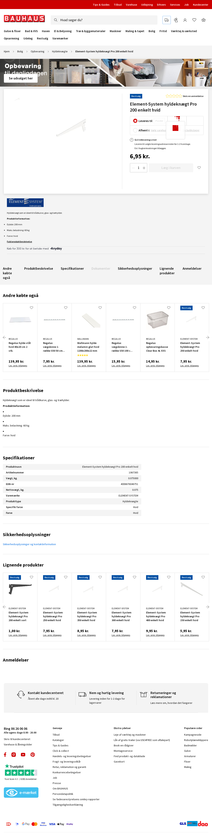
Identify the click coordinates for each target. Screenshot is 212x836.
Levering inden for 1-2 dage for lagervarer (107, 700)
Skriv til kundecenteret (17, 739)
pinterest (32, 754)
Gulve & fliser (12, 31)
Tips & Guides (101, 4)
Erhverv (161, 4)
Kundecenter (200, 4)
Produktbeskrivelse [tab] (23, 390)
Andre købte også (7, 273)
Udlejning (147, 4)
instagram (13, 754)
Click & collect (61, 751)
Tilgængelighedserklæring (68, 804)
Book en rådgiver (124, 745)
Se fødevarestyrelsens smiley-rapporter (76, 799)
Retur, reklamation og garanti (69, 767)
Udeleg (28, 38)
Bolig (152, 31)
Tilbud (118, 4)
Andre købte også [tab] (20, 295)
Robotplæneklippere (196, 740)
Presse (57, 783)
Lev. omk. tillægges (18, 365)
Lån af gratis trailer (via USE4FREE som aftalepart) (142, 740)
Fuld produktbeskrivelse (19, 241)
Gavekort (119, 761)
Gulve (187, 751)
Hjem (7, 51)
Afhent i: (144, 130)
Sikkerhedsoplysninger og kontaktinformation (29, 544)
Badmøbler (190, 745)
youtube (23, 754)
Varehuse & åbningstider (18, 744)
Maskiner (115, 31)
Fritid (163, 31)
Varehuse (131, 4)
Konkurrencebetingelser (67, 772)
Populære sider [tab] (193, 728)
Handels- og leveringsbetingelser (72, 756)
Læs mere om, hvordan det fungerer (171, 703)
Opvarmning (11, 38)
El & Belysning (63, 31)
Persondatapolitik (63, 794)
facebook (5, 754)
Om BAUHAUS (60, 788)
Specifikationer (72, 268)
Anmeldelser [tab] (16, 660)
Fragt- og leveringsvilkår (67, 761)
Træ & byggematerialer (91, 31)
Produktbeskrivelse (38, 268)
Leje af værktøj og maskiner (130, 734)
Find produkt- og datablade (129, 756)
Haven (46, 31)
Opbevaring (37, 51)
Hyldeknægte (60, 51)
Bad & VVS (31, 31)
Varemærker (60, 38)
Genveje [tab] (57, 728)
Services (175, 4)
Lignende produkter (167, 270)
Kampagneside (192, 734)
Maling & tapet (135, 31)
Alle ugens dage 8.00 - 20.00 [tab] (20, 730)
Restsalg (42, 38)
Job (186, 4)
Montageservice (123, 751)
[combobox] (104, 20)
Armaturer (190, 756)
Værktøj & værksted (184, 31)
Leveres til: (146, 121)
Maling (187, 767)
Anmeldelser (192, 268)
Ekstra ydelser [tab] (122, 728)
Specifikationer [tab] (19, 458)
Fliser (187, 761)
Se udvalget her (21, 78)
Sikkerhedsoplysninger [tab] (27, 534)
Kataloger (58, 740)
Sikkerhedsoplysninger (135, 268)
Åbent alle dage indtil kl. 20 (43, 698)
